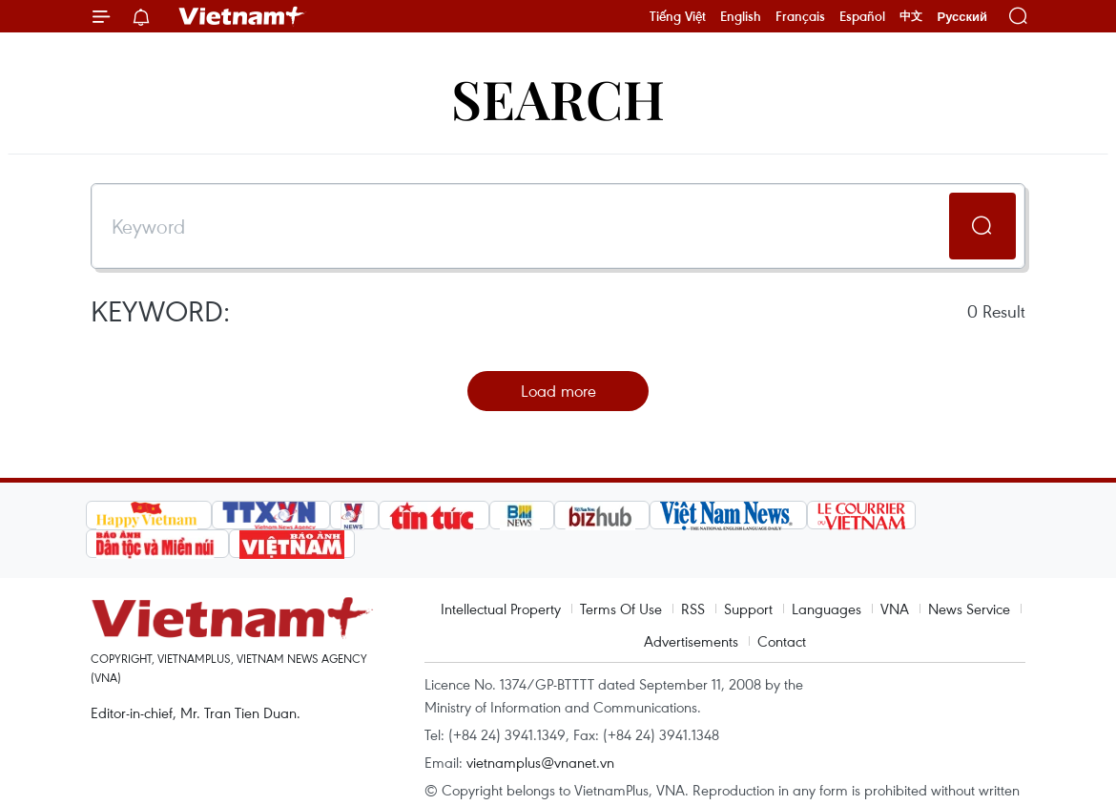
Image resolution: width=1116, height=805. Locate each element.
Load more (558, 391)
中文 (910, 16)
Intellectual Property (501, 608)
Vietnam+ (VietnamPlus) (242, 16)
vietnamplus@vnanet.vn (540, 762)
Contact (781, 640)
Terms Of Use (621, 608)
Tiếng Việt (678, 16)
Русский (962, 17)
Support (748, 608)
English (740, 16)
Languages (826, 608)
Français (800, 16)
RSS (693, 608)
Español (862, 16)
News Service (969, 608)
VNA (894, 608)
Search (558, 98)
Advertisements (691, 640)
